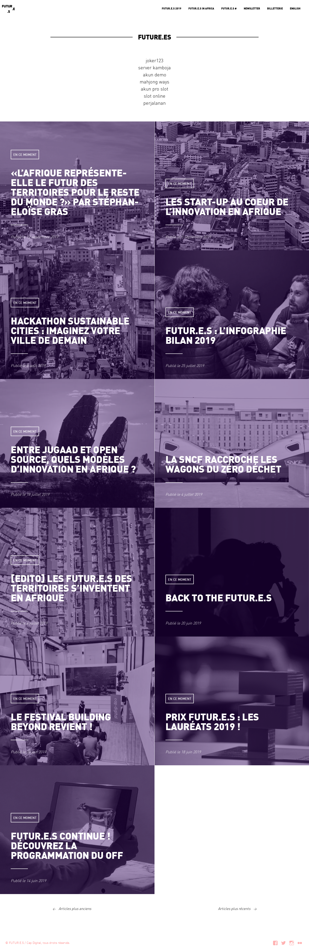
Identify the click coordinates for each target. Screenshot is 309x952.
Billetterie (275, 8)
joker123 (154, 60)
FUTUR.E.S (16, 942)
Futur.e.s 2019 (171, 8)
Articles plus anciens (70, 908)
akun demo (154, 74)
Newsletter (252, 8)
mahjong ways (154, 82)
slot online (154, 96)
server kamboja (154, 67)
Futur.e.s (8, 8)
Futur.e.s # (229, 8)
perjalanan (154, 103)
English (295, 8)
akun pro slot (154, 89)
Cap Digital (34, 942)
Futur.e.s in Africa (201, 8)
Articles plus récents (238, 908)
